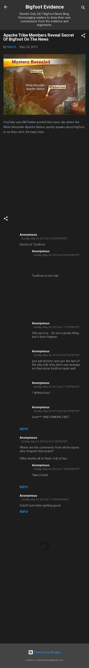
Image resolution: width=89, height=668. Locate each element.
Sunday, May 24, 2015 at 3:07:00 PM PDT (57, 355)
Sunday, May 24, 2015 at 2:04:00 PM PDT (57, 254)
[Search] (83, 8)
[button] (83, 36)
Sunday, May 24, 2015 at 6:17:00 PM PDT (57, 386)
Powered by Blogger (44, 652)
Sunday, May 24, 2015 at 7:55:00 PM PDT (57, 469)
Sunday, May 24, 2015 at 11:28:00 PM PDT (45, 499)
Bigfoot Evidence (44, 7)
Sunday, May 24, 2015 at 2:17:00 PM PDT (57, 327)
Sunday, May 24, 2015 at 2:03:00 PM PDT (44, 238)
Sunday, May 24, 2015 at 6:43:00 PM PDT (57, 411)
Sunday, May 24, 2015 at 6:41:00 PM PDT (44, 441)
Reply (24, 429)
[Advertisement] (44, 608)
